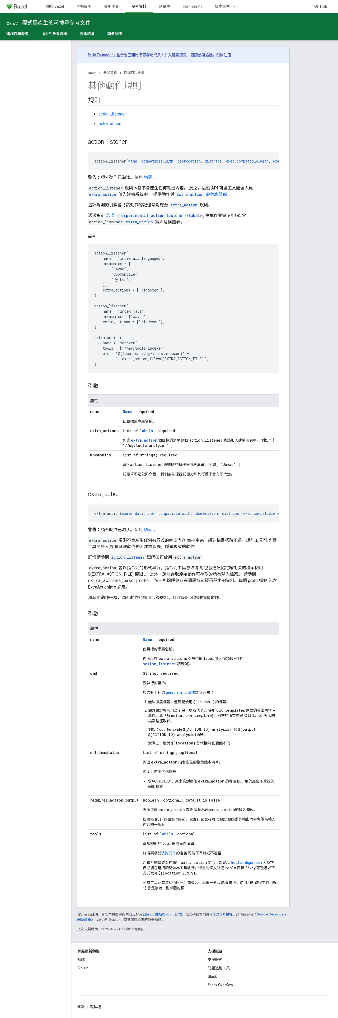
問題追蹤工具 (219, 968)
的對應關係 (201, 194)
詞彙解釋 (114, 34)
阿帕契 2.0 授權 (221, 914)
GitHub (320, 6)
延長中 (164, 6)
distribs (213, 161)
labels (146, 430)
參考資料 (110, 73)
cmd (151, 513)
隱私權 (95, 1007)
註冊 (227, 55)
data (139, 513)
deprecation (189, 161)
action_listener (112, 114)
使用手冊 (111, 6)
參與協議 (205, 55)
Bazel (92, 73)
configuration (246, 862)
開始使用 (84, 6)
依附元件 (168, 853)
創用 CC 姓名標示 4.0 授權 (162, 914)
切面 (148, 177)
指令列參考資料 (54, 34)
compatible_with (157, 161)
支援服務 (215, 959)
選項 (154, 215)
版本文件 (222, 6)
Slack (212, 976)
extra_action (109, 123)
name (132, 161)
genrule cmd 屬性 (180, 692)
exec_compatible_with (247, 161)
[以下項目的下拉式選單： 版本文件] (237, 6)
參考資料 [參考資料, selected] (139, 6)
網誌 (81, 959)
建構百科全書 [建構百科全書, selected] (17, 34)
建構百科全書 (134, 73)
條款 (81, 1007)
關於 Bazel (55, 6)
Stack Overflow (220, 985)
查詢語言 (87, 34)
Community (192, 6)
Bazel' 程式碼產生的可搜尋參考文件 (48, 23)
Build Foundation (102, 55)
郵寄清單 (179, 55)
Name (127, 411)
